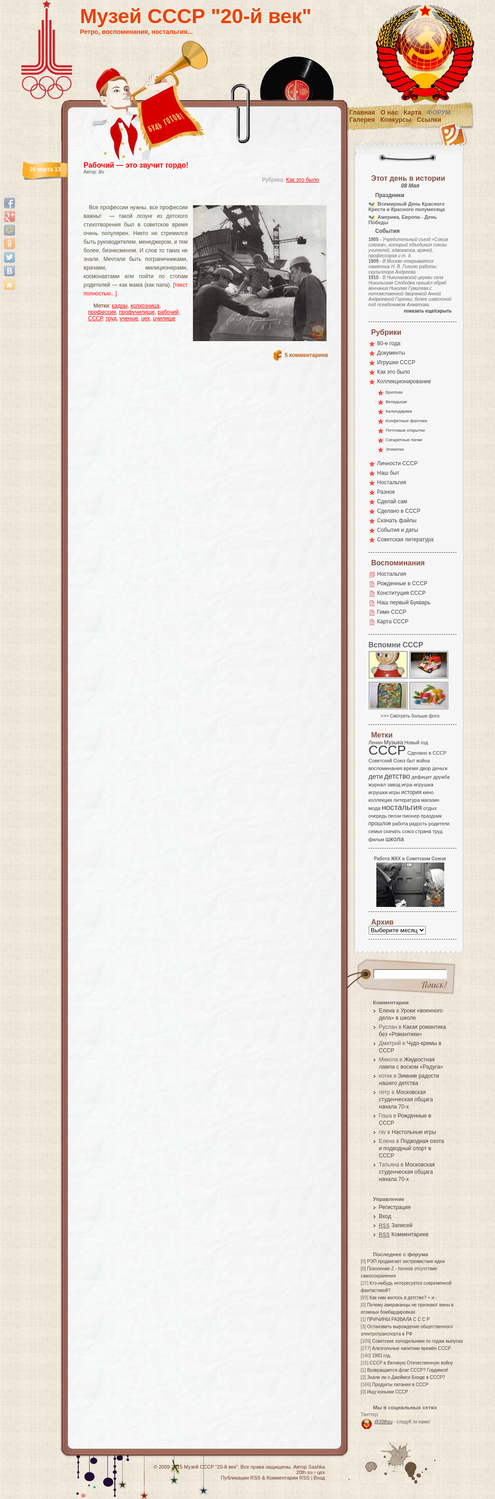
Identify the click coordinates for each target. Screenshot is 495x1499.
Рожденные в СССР (402, 583)
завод (393, 784)
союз (408, 831)
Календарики (399, 411)
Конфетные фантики (407, 420)
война (422, 760)
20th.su (304, 1472)
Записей (396, 1225)
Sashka (316, 1467)
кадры (120, 306)
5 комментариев (306, 355)
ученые (129, 318)
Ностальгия (391, 482)
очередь (378, 816)
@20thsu (384, 1421)
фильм (376, 839)
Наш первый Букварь (404, 602)
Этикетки (395, 449)
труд (111, 318)
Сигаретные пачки (404, 439)
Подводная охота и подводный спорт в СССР (411, 1148)
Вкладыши (396, 401)
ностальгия (402, 807)
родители (439, 823)
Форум (439, 112)
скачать (392, 831)
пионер (411, 816)
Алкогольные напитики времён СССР (411, 1348)
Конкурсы (395, 119)
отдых (430, 808)
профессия (102, 312)
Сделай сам (392, 501)
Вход (385, 1216)
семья (375, 831)
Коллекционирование (404, 381)
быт (411, 760)
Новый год (416, 742)
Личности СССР (397, 463)
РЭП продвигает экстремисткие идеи (406, 1261)
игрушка (423, 784)
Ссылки (429, 119)
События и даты (397, 530)
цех (145, 318)
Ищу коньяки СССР (387, 1391)
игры (394, 792)
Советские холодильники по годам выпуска (417, 1341)
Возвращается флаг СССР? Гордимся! (407, 1370)
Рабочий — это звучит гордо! (136, 165)
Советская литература (405, 539)
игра (407, 784)
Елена (387, 1010)
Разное (386, 492)
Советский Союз (387, 760)
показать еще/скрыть (428, 310)
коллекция (380, 800)
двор (425, 768)
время (411, 768)
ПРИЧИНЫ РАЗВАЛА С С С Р (398, 1319)
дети (376, 776)
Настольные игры (414, 1132)
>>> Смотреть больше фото (410, 715)
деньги (439, 768)
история (411, 792)
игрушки (378, 792)
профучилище (137, 312)
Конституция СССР (401, 593)
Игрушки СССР (396, 362)
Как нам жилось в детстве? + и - (403, 1297)
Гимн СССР (392, 612)
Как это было (302, 180)
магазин (430, 800)
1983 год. (381, 1355)
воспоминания (386, 768)
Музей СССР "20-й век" (196, 16)
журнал (377, 784)
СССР (95, 318)
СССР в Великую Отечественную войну (411, 1362)
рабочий (168, 312)
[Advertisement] (195, 197)
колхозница (144, 306)
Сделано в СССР (399, 511)
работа (400, 823)
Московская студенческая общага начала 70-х (406, 1099)
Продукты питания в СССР (400, 1384)
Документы (391, 353)
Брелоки (394, 392)
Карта (413, 112)
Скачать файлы (397, 520)
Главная (362, 112)
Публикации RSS (240, 1477)
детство (397, 776)
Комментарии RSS (288, 1477)
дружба (441, 777)
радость (418, 823)
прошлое (380, 823)
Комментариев (404, 1234)
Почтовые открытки (405, 430)
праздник (431, 816)
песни (394, 816)
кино (428, 792)
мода (375, 808)
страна (423, 831)
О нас (389, 112)
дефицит (422, 777)
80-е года (389, 343)
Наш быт (388, 473)
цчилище (164, 318)
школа (394, 839)
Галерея (362, 119)
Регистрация (395, 1207)
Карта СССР (392, 621)
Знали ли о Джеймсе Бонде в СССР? (406, 1377)
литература (406, 800)
